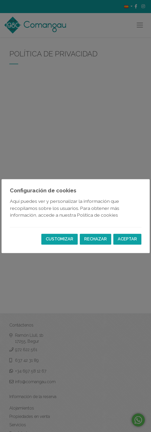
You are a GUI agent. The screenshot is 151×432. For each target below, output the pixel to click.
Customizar (59, 238)
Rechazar (95, 238)
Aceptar (127, 238)
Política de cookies (97, 215)
